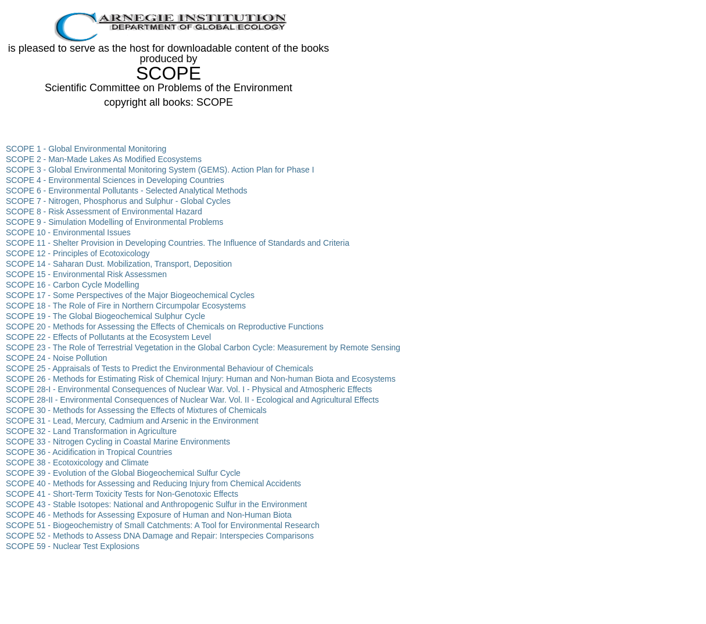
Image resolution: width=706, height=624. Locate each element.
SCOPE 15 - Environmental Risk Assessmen (86, 274)
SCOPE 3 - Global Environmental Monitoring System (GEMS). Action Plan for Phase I (160, 169)
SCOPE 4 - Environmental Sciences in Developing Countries (115, 180)
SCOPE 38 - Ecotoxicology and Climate (77, 462)
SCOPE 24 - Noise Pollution (56, 358)
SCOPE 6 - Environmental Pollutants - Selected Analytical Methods (127, 190)
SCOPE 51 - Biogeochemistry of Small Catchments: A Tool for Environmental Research (163, 525)
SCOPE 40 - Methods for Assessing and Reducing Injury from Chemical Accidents (153, 483)
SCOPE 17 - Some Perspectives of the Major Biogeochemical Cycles (130, 295)
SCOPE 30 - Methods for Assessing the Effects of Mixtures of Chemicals (136, 410)
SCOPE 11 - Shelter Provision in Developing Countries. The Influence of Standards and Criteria (177, 243)
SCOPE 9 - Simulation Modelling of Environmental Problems (114, 222)
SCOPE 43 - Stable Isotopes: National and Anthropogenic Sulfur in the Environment (156, 504)
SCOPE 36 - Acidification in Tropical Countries (89, 452)
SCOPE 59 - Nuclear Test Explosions (72, 546)
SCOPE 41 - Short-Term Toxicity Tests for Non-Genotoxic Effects (122, 494)
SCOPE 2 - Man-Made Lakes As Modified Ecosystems (104, 159)
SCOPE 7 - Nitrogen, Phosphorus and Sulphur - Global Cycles (118, 201)
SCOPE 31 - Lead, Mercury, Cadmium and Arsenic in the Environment (132, 420)
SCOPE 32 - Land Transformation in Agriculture (91, 431)
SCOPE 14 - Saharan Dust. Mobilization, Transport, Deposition (119, 263)
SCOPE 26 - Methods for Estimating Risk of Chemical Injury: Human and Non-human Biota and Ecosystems (201, 378)
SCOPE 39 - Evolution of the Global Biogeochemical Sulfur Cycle (123, 473)
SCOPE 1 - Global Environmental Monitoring (86, 148)
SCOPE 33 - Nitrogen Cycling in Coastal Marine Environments (118, 441)
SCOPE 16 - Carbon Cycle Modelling (72, 284)
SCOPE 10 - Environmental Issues (68, 232)
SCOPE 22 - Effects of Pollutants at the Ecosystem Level (108, 337)
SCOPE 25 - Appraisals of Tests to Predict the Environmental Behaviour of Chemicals (159, 368)
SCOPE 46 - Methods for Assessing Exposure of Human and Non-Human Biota (149, 514)
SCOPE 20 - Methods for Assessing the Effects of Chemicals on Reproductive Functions (165, 326)
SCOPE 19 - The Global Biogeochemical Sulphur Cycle (105, 316)
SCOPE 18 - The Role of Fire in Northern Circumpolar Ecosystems (126, 305)
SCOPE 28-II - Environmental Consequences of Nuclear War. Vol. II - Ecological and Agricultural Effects (192, 399)
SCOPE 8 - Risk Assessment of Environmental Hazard (104, 211)
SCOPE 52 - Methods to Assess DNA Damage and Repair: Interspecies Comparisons (160, 535)
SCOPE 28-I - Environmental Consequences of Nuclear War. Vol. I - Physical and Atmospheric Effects (189, 389)
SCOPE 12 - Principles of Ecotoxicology (77, 253)
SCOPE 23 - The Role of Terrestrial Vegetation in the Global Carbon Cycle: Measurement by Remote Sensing (203, 347)
